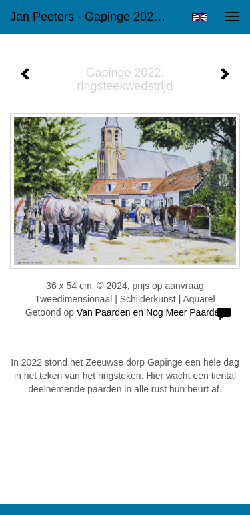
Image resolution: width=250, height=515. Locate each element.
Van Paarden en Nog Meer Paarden (151, 312)
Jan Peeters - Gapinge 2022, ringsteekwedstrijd (95, 16)
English (199, 17)
